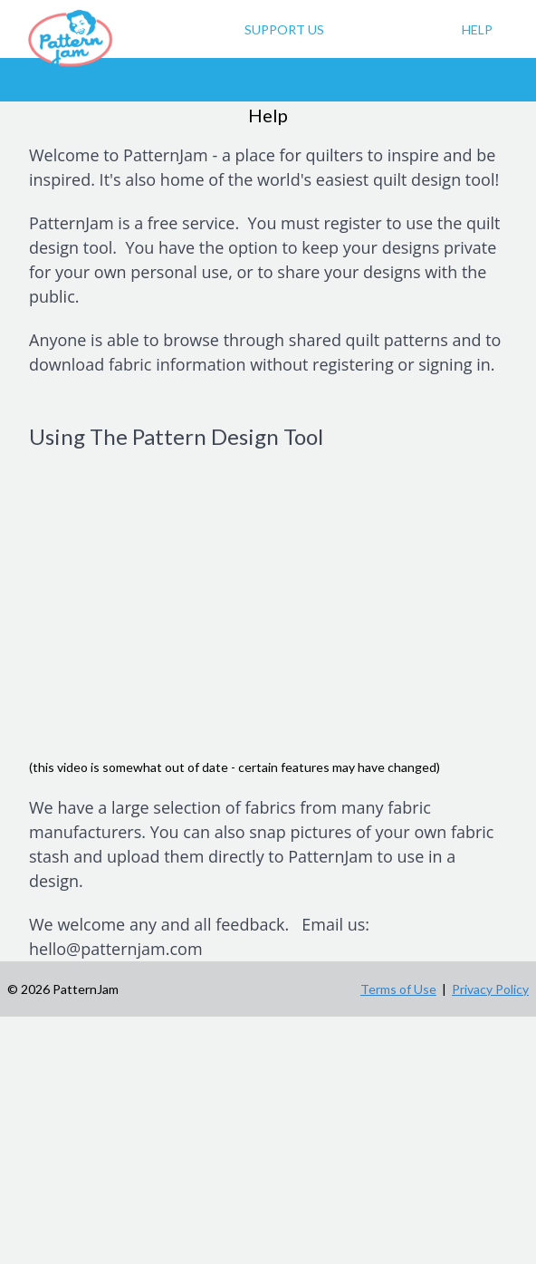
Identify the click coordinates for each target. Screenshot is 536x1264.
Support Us (284, 29)
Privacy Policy (490, 989)
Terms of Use (398, 989)
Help (477, 29)
